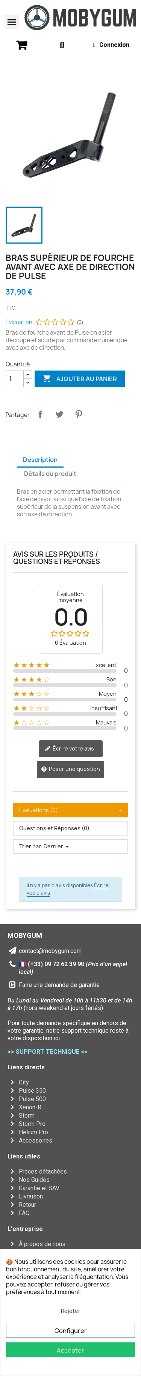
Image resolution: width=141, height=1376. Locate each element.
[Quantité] (15, 379)
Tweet (59, 414)
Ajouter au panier (79, 379)
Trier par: (30, 846)
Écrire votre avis (69, 748)
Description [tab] (40, 460)
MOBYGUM (25, 935)
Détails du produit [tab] (50, 473)
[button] (12, 22)
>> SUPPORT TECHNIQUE (43, 1051)
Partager (40, 414)
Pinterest (78, 414)
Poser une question (70, 769)
